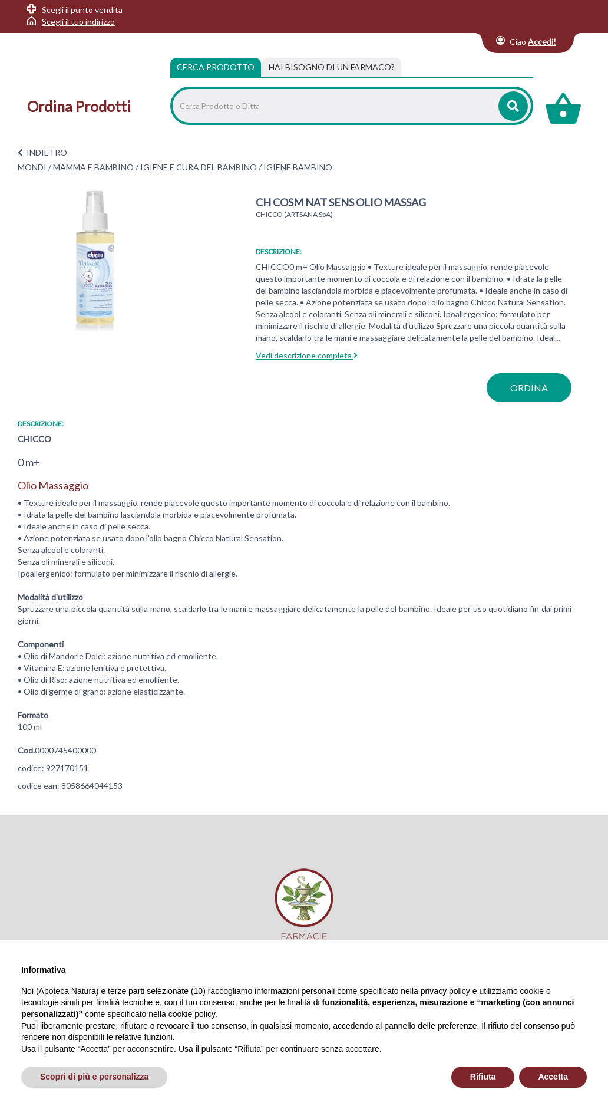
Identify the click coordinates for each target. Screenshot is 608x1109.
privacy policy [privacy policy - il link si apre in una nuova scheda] (445, 991)
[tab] (331, 67)
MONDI (32, 167)
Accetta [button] (553, 1076)
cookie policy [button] (191, 1014)
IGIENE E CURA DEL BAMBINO (198, 167)
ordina (529, 387)
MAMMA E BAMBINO (93, 167)
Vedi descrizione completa (307, 355)
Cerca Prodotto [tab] (216, 67)
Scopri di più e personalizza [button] (94, 1076)
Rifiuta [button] (483, 1076)
